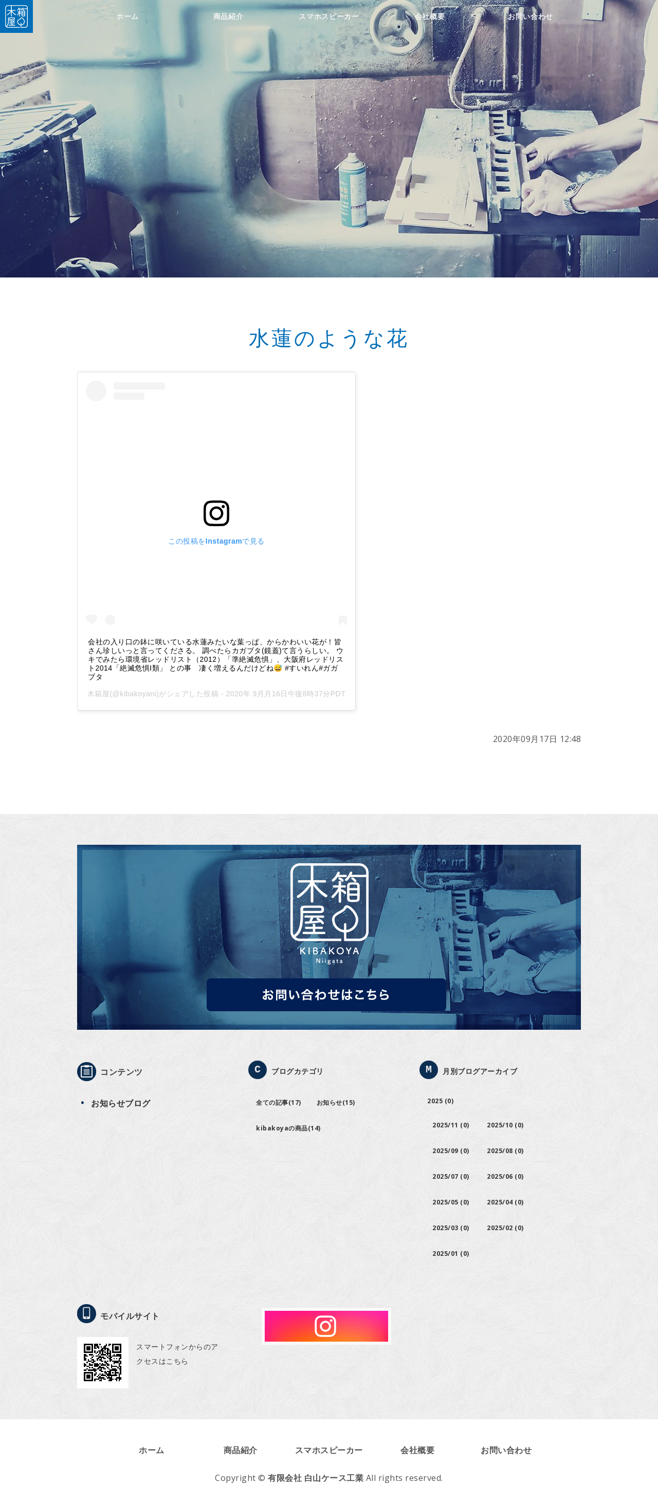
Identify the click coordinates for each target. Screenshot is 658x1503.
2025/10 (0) (505, 1125)
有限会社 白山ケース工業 (315, 1477)
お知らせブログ (121, 1103)
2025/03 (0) (450, 1227)
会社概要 (430, 16)
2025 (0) (440, 1101)
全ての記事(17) (278, 1102)
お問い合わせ (530, 16)
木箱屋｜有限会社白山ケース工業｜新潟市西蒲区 (16, 16)
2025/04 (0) (505, 1202)
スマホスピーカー (329, 16)
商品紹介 (228, 16)
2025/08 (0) (505, 1150)
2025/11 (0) (450, 1125)
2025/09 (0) (450, 1150)
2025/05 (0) (450, 1202)
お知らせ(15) (336, 1102)
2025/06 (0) (505, 1176)
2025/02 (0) (505, 1227)
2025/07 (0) (450, 1176)
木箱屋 (98, 694)
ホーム (127, 16)
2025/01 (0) (450, 1253)
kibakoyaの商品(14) (288, 1128)
